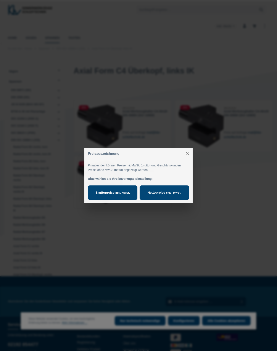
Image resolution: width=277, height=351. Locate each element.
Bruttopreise (112, 192)
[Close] (187, 153)
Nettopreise (164, 192)
